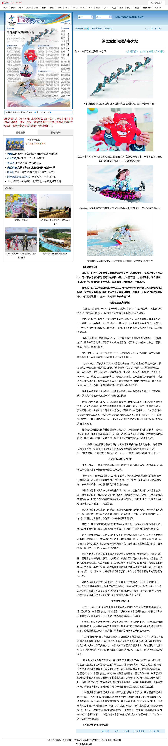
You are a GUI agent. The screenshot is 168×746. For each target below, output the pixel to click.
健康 (98, 7)
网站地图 (117, 740)
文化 (36, 7)
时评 (21, 7)
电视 (122, 7)
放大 (117, 731)
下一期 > (158, 28)
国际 (13, 7)
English (19, 2)
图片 (129, 7)
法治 (75, 7)
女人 (106, 7)
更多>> (157, 7)
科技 (44, 7)
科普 (137, 7)
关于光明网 (67, 740)
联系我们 (87, 740)
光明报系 (147, 7)
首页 (12, 2)
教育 (52, 7)
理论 (29, 7)
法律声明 (96, 740)
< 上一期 (149, 28)
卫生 (91, 7)
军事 (83, 7)
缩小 (126, 731)
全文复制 (139, 731)
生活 (67, 7)
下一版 (47, 112)
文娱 (114, 7)
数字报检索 (97, 28)
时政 (5, 7)
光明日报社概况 (54, 740)
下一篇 (154, 731)
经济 (60, 7)
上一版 (38, 112)
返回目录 (109, 28)
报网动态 (78, 740)
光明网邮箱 (107, 740)
